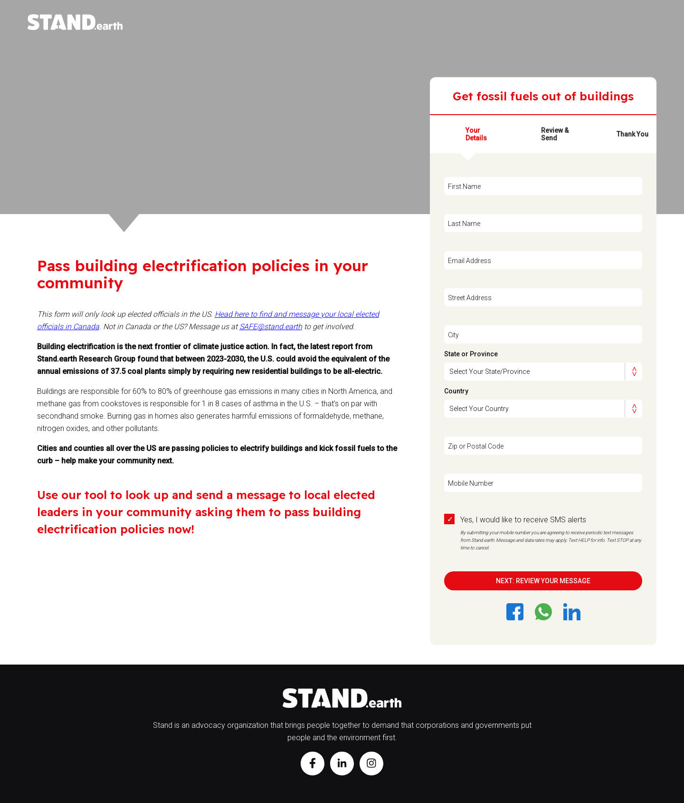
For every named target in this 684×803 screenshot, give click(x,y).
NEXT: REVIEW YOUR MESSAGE (543, 581)
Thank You (632, 134)
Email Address (469, 260)
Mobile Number (471, 483)
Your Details (476, 134)
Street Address (470, 298)
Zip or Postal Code (476, 446)
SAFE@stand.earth (270, 326)
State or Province (471, 354)
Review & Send (555, 134)
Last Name (464, 223)
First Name (464, 186)
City (453, 335)
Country (456, 391)
